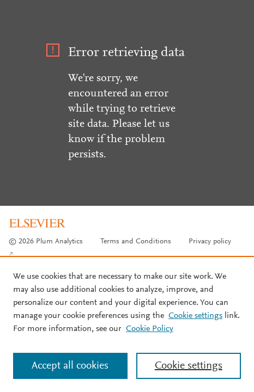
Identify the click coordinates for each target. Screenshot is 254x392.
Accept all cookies (70, 365)
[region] (127, 324)
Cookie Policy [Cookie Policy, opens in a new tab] (149, 328)
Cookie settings (195, 315)
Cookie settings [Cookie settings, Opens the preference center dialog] (188, 365)
